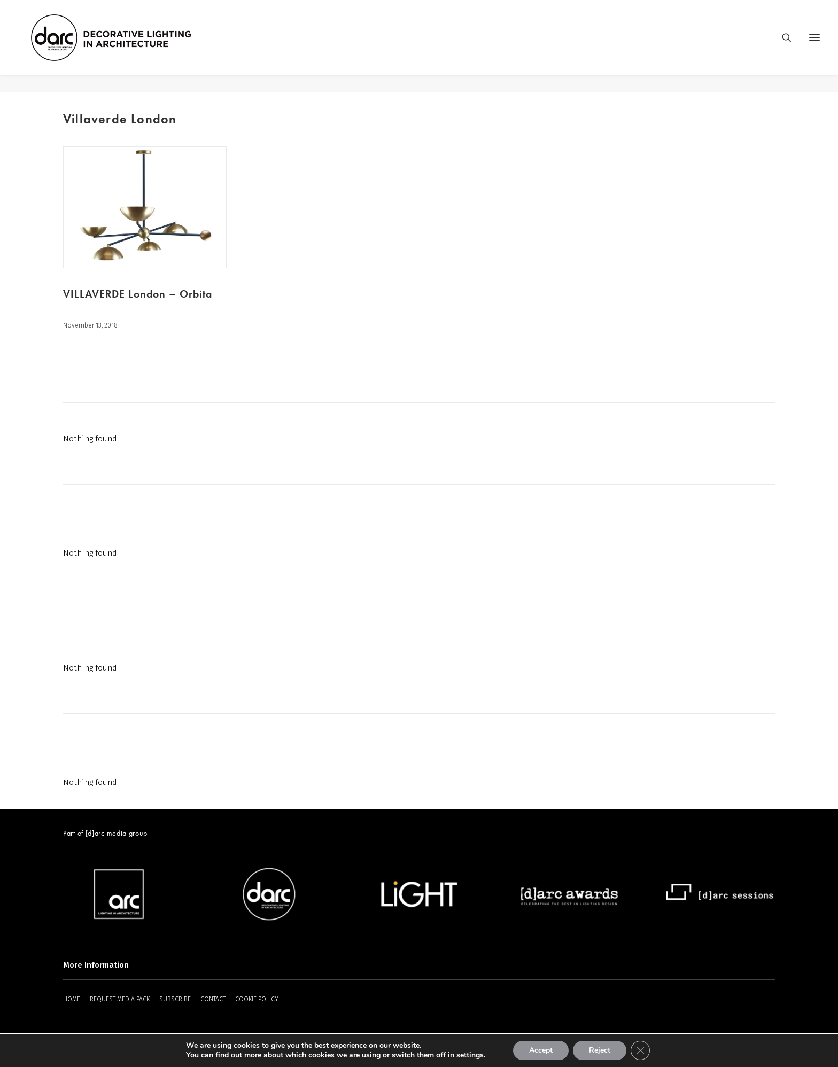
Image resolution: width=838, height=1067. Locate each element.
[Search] (782, 46)
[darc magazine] (128, 46)
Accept (541, 1050)
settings (470, 1055)
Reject (599, 1050)
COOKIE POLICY (256, 999)
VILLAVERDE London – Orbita (137, 294)
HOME (71, 999)
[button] (145, 207)
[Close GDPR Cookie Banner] (640, 1050)
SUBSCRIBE (175, 999)
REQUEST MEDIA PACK (120, 999)
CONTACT (213, 999)
